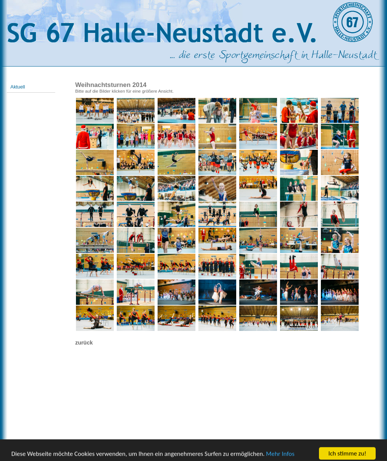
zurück (84, 343)
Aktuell (18, 87)
